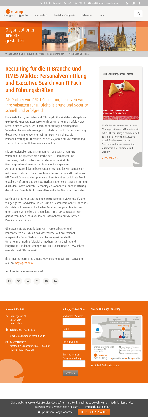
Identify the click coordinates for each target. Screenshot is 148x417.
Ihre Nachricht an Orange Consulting (72, 356)
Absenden (70, 373)
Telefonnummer (70, 341)
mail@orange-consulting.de (31, 336)
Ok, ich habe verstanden (94, 412)
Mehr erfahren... (110, 158)
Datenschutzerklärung (97, 407)
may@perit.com (24, 263)
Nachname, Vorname (73, 316)
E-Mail (67, 329)
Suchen (138, 13)
